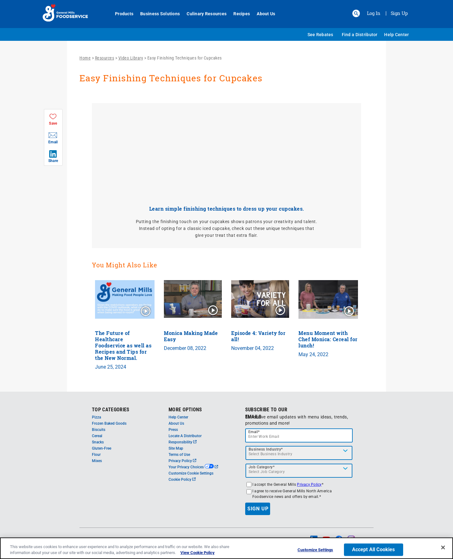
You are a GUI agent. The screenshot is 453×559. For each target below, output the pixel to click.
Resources (104, 57)
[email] (299, 435)
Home (85, 57)
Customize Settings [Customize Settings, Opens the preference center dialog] (315, 550)
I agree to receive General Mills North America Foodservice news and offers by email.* (292, 494)
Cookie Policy (182, 479)
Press (173, 430)
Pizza (96, 417)
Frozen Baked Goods (109, 423)
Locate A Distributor (185, 436)
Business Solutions (156, 13)
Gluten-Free (101, 448)
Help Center (396, 34)
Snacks (98, 442)
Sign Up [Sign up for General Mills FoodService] (399, 13)
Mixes (97, 461)
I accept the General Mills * (287, 484)
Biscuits (98, 430)
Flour (96, 454)
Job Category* (262, 467)
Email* (254, 432)
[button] (356, 13)
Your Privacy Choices (193, 467)
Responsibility (183, 442)
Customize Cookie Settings (191, 473)
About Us (262, 13)
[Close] (443, 547)
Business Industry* (266, 449)
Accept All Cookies (373, 550)
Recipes (238, 13)
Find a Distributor (360, 34)
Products (121, 13)
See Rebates (320, 34)
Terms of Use (179, 454)
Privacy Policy (182, 461)
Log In (373, 13)
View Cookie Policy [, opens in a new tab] (197, 552)
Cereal (97, 436)
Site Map (176, 448)
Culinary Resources (203, 13)
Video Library (130, 57)
